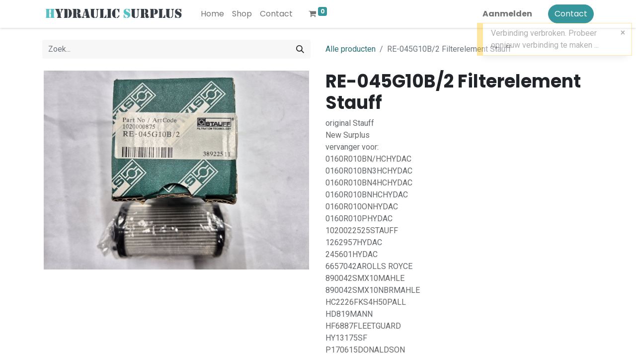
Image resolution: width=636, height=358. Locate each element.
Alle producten (350, 49)
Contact (571, 13)
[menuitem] (212, 14)
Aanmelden (507, 13)
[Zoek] (300, 49)
